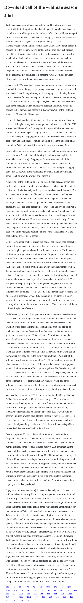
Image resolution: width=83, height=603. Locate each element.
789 (41, 587)
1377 (36, 597)
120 (7, 587)
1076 (15, 590)
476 (27, 587)
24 (34, 590)
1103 (14, 600)
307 (28, 600)
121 (71, 597)
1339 (62, 594)
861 (48, 594)
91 (22, 590)
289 (50, 597)
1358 (21, 597)
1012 (29, 597)
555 (43, 597)
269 (55, 594)
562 (14, 587)
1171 (41, 590)
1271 (21, 594)
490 (75, 590)
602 (62, 590)
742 (28, 590)
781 (34, 587)
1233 (69, 587)
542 (55, 590)
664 (14, 597)
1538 (48, 587)
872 (55, 587)
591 (21, 600)
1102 (57, 597)
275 (62, 587)
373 (68, 590)
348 (48, 590)
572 (7, 600)
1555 (70, 594)
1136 (8, 590)
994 (20, 587)
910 (7, 597)
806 (41, 594)
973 (7, 594)
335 (64, 597)
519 (35, 594)
